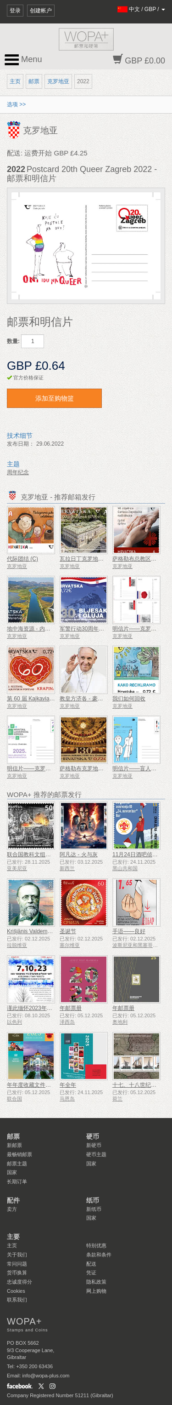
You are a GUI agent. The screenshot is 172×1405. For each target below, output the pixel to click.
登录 (15, 10)
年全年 (68, 1085)
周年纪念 (18, 472)
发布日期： (20, 444)
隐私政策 (96, 1282)
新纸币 (93, 1209)
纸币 (92, 1200)
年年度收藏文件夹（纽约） (40, 1085)
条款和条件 (98, 1254)
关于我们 (17, 1254)
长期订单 (17, 1181)
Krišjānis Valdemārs (31, 931)
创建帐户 (41, 10)
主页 (15, 81)
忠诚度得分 (19, 1282)
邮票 (33, 81)
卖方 (12, 1209)
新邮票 (14, 1145)
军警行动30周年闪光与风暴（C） (100, 628)
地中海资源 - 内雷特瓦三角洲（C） (50, 628)
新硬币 (93, 1145)
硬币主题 (96, 1154)
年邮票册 (71, 1008)
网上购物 (96, 1291)
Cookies (16, 1291)
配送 (91, 1264)
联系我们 (17, 1299)
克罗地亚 (58, 81)
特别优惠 (96, 1245)
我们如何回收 (128, 698)
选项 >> (16, 104)
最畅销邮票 (19, 1154)
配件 (13, 1200)
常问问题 (17, 1264)
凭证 (91, 1272)
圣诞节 (68, 931)
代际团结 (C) (22, 559)
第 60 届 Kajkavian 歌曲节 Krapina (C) (53, 698)
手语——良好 (128, 931)
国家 (12, 1172)
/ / (141, 9)
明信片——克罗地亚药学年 (40, 768)
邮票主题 (17, 1163)
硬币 (92, 1136)
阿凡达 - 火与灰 (79, 854)
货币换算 (17, 1272)
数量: (13, 341)
